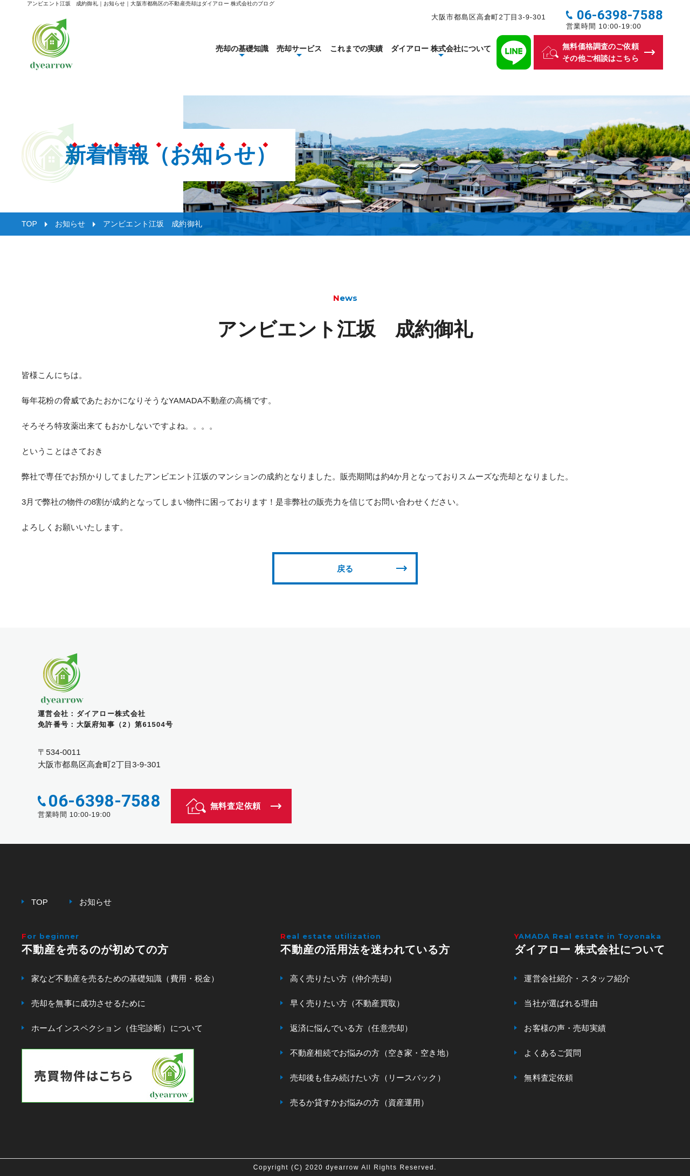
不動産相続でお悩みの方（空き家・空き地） (371, 1052)
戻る (345, 568)
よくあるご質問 (552, 1052)
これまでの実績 (356, 54)
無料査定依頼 (548, 1077)
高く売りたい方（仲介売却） (343, 978)
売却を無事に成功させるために (88, 1003)
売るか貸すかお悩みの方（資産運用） (359, 1102)
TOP (29, 224)
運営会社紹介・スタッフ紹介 (577, 978)
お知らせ (70, 224)
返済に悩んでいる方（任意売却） (351, 1028)
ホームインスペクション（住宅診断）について (117, 1028)
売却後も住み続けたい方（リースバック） (367, 1077)
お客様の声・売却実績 (565, 1028)
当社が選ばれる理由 (560, 1003)
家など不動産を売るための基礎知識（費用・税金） (125, 978)
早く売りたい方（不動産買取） (347, 1003)
